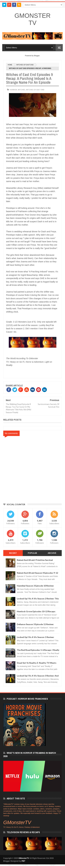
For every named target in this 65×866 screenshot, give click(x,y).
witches (21, 89)
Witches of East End (24, 65)
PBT (23, 861)
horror (13, 89)
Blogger (37, 55)
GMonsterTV (32, 19)
